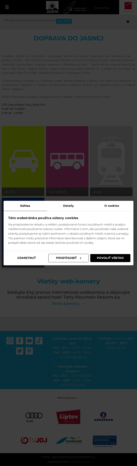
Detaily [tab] (68, 205)
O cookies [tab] (111, 205)
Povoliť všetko (110, 258)
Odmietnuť (26, 258)
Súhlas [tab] (25, 205)
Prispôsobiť (68, 258)
